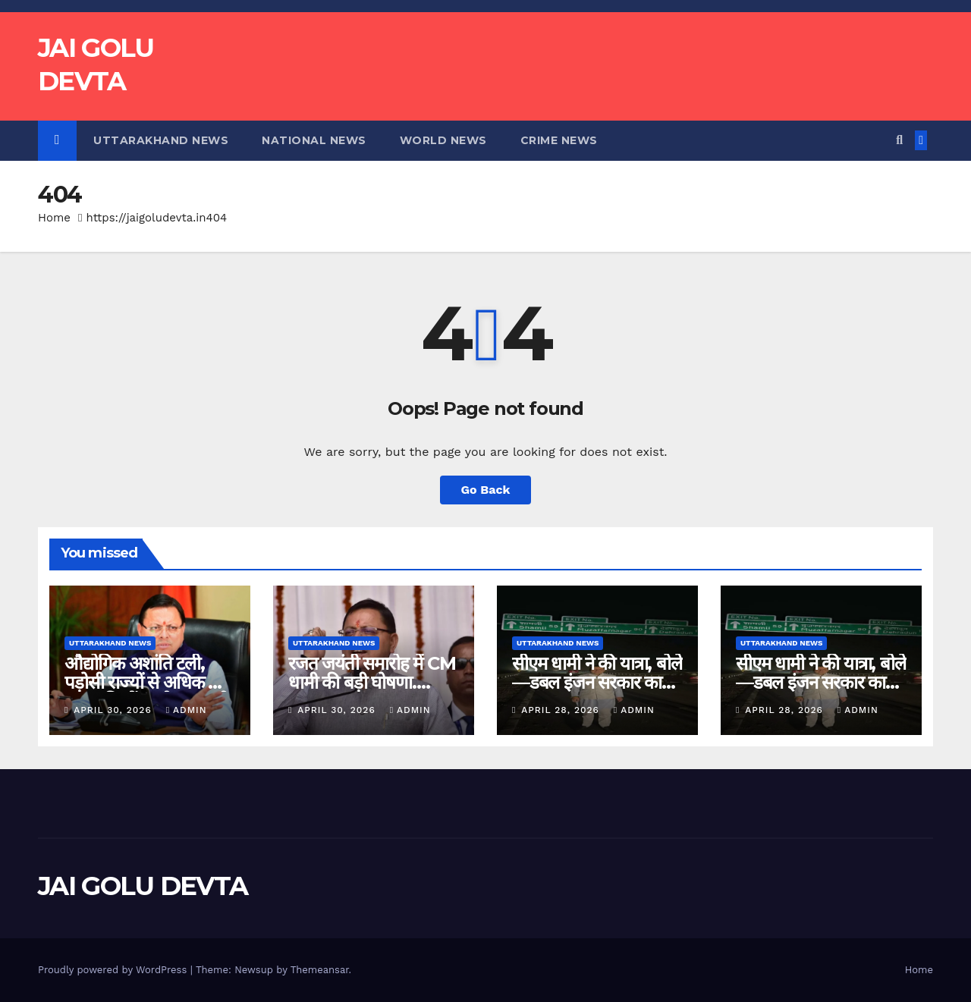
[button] (899, 140)
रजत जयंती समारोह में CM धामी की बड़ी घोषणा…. (372, 672)
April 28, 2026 (562, 710)
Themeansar (320, 969)
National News (314, 140)
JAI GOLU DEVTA (142, 886)
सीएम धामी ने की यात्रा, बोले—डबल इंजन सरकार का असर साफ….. (597, 682)
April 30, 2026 (114, 710)
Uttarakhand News (160, 140)
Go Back (486, 489)
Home (54, 218)
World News (443, 140)
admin (186, 710)
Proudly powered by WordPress (114, 969)
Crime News (559, 140)
